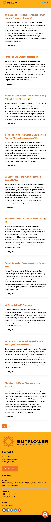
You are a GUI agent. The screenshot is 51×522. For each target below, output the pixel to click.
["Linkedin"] (11, 510)
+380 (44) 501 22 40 (8, 497)
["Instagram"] (7, 510)
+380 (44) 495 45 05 (8, 494)
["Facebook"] (4, 510)
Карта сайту (6, 456)
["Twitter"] (15, 510)
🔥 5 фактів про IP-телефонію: (19, 305)
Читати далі (10, 45)
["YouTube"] (19, 510)
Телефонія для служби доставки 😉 (21, 57)
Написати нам (10, 468)
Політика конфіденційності (11, 459)
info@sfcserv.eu (7, 505)
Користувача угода (8, 462)
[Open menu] (47, 6)
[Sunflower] (9, 2)
